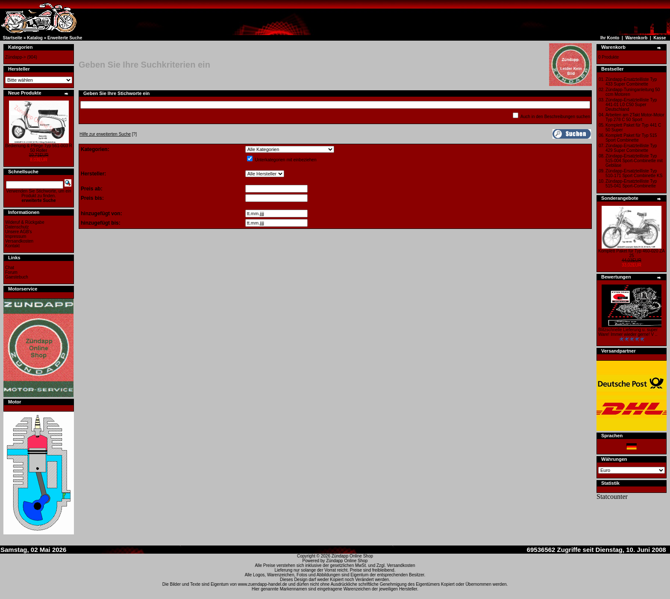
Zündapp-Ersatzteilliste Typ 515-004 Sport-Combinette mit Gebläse (634, 161)
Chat (9, 267)
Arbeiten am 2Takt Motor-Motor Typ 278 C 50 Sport (634, 117)
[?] (108, 134)
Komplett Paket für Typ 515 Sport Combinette (631, 137)
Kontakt (12, 245)
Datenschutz (17, 227)
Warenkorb (636, 38)
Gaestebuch (16, 277)
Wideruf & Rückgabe (24, 222)
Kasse (659, 38)
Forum (11, 272)
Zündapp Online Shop (352, 556)
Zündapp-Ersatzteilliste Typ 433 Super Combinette (631, 81)
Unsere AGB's (18, 231)
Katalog (35, 38)
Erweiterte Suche (64, 38)
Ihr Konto (609, 38)
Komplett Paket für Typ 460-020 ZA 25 (631, 253)
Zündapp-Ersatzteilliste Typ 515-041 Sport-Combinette (631, 183)
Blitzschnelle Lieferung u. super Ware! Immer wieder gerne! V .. (628, 332)
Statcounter (612, 496)
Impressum (15, 236)
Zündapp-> (15, 57)
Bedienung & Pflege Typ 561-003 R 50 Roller (38, 148)
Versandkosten (19, 241)
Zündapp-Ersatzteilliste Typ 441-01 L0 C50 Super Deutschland (631, 105)
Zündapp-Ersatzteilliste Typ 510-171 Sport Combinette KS (633, 173)
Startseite (13, 38)
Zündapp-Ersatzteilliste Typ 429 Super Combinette (631, 148)
